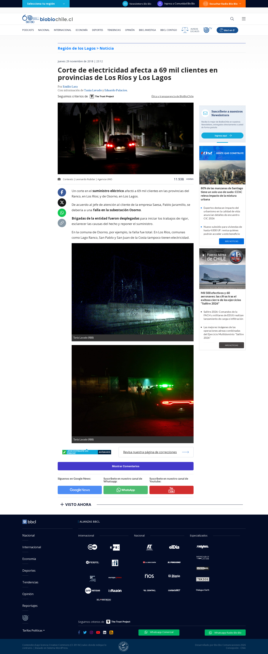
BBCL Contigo (168, 30)
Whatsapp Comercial (159, 632)
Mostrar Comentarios (125, 466)
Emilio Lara (70, 87)
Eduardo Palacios (115, 90)
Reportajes (30, 606)
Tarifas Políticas (32, 630)
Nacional (44, 30)
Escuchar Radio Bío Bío (222, 3)
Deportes (97, 30)
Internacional (62, 30)
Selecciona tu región (46, 3)
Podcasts (28, 30)
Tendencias (114, 30)
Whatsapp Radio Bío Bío (225, 632)
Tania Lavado (93, 90)
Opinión (130, 30)
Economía (82, 30)
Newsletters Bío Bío (136, 4)
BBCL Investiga (147, 30)
